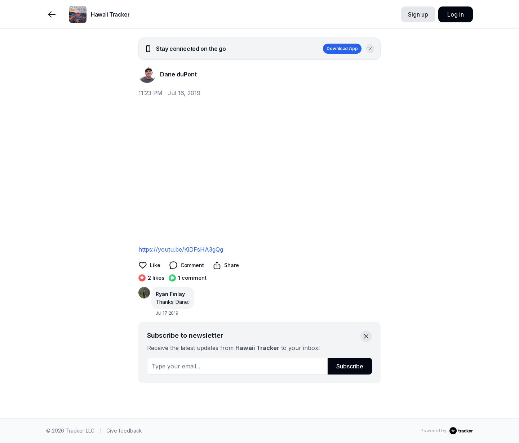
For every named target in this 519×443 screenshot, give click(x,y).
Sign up (418, 14)
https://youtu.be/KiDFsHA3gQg (180, 249)
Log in (455, 14)
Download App (342, 48)
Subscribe (349, 366)
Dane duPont (178, 74)
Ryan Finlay (170, 294)
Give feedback (124, 431)
